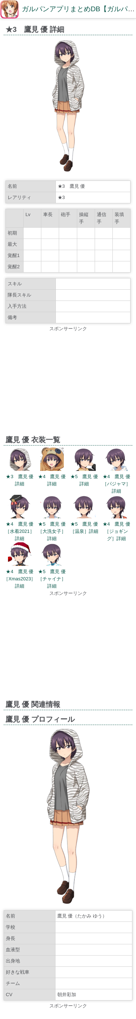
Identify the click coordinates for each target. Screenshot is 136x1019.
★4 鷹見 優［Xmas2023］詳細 (20, 579)
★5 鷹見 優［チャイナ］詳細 (52, 579)
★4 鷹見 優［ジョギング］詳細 (116, 531)
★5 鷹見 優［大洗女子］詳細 (52, 531)
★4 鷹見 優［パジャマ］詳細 (116, 484)
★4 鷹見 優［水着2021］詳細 (19, 531)
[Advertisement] (68, 383)
